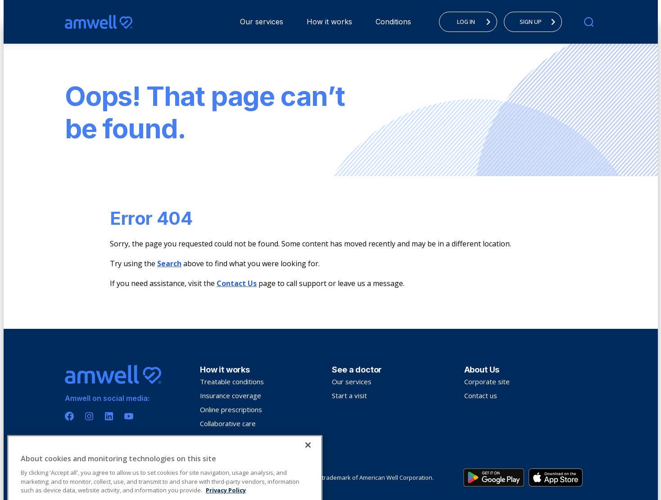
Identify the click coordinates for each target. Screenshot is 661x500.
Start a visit (349, 395)
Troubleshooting (225, 437)
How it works (329, 21)
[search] (588, 22)
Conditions (393, 21)
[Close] (308, 477)
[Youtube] (129, 416)
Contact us (480, 395)
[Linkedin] (109, 416)
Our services (261, 21)
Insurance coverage (230, 395)
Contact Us (237, 283)
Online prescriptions (231, 409)
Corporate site (487, 381)
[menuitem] (261, 22)
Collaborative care (228, 423)
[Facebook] (69, 416)
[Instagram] (89, 416)
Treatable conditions (232, 381)
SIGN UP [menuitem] (540, 22)
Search (169, 263)
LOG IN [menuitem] (476, 22)
